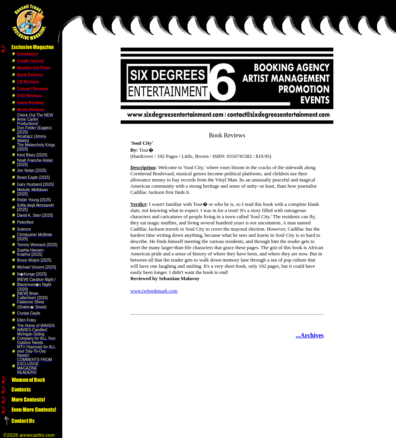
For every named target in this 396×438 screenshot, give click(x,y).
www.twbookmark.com (154, 291)
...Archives (310, 335)
